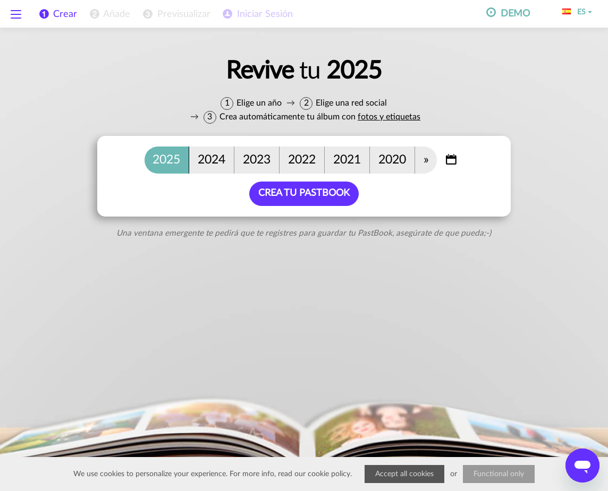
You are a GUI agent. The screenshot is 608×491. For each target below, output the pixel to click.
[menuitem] (109, 14)
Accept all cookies (404, 474)
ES (577, 12)
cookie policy (329, 474)
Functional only (499, 474)
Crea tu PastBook (304, 193)
